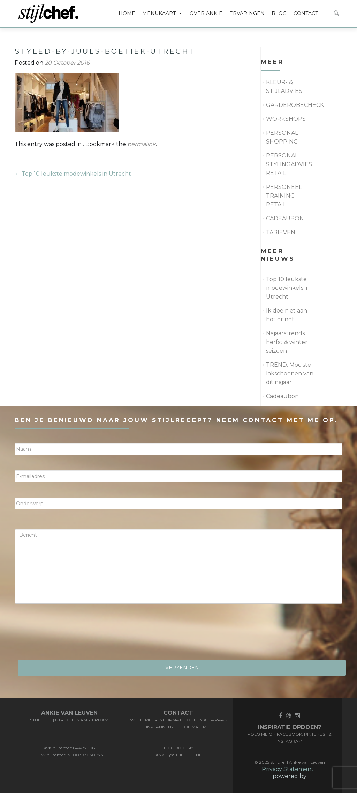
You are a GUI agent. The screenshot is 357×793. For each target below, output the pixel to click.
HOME (127, 13)
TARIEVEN (280, 232)
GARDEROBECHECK (295, 105)
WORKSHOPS (286, 119)
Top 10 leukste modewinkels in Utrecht (73, 173)
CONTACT (306, 13)
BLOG (279, 13)
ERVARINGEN (247, 13)
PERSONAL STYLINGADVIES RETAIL (289, 164)
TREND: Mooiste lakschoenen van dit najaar (289, 373)
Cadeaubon (282, 396)
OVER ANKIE (206, 13)
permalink (141, 144)
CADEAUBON (285, 218)
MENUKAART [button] (162, 13)
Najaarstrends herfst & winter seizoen (286, 342)
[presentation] (68, 634)
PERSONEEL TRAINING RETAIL (284, 196)
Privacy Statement (288, 769)
